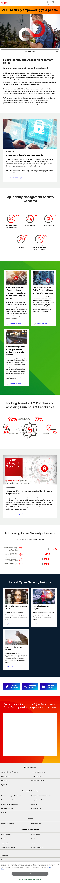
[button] (47, 3)
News (3, 839)
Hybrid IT (4, 785)
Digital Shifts (5, 780)
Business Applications (38, 780)
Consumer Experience (38, 772)
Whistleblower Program (8, 847)
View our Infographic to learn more (18, 514)
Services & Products (30, 791)
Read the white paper (14, 178)
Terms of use (4, 855)
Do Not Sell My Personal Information (30, 879)
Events (33, 839)
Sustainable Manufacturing (9, 772)
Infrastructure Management (9, 804)
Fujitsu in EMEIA (36, 834)
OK (30, 873)
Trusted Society (36, 776)
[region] (30, 872)
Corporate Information (30, 830)
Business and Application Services (11, 796)
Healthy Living (5, 776)
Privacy (3, 859)
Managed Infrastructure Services (41, 796)
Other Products (36, 808)
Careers (33, 843)
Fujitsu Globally (6, 834)
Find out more (10, 624)
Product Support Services (9, 800)
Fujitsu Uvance (30, 767)
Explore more (42, 50)
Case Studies (5, 843)
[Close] (58, 864)
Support (3, 812)
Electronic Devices (7, 808)
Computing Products (37, 800)
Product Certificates (37, 847)
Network (34, 804)
